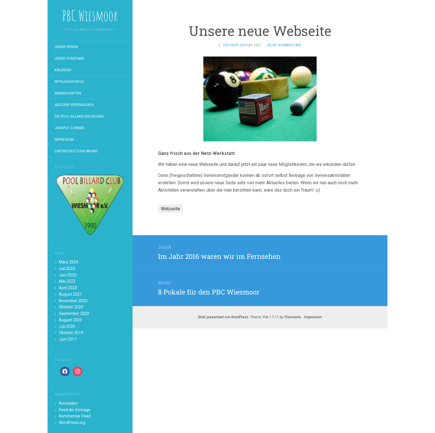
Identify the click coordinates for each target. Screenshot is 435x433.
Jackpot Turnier (69, 128)
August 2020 (70, 320)
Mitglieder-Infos (69, 82)
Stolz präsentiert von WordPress (223, 317)
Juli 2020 (67, 326)
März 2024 (68, 262)
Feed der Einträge (74, 410)
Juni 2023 (67, 275)
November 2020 (73, 300)
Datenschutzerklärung (76, 151)
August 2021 (70, 294)
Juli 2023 (67, 268)
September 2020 (74, 313)
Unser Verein (66, 47)
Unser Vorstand (69, 58)
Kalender (63, 70)
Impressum (64, 140)
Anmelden (68, 403)
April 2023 (68, 287)
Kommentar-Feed (75, 416)
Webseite (170, 208)
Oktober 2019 (71, 332)
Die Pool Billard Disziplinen (79, 116)
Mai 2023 (67, 281)
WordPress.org (72, 422)
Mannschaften (68, 93)
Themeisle (292, 317)
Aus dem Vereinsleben (74, 105)
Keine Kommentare (284, 45)
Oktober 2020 (71, 307)
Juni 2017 (67, 339)
